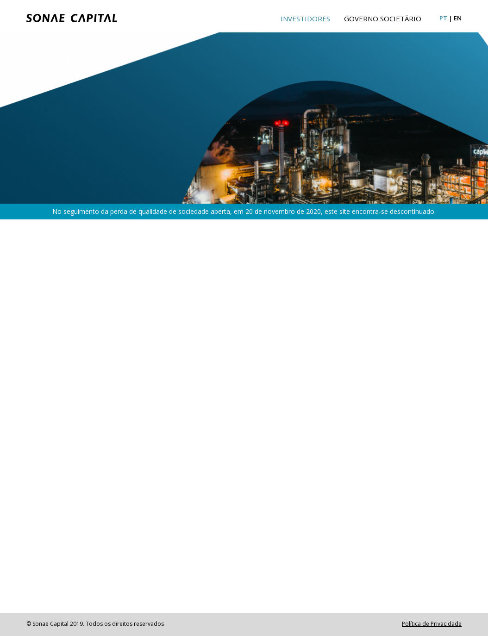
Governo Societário (382, 18)
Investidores (305, 18)
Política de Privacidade (432, 624)
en (458, 18)
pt (443, 18)
